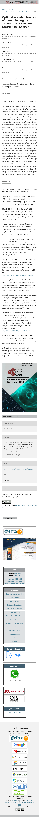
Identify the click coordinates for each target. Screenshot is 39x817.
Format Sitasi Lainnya (13, 455)
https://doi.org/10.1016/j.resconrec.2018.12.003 (18, 275)
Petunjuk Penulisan (14, 605)
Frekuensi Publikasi (14, 627)
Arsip (12, 9)
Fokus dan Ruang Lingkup (14, 594)
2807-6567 (17, 575)
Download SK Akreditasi (14, 583)
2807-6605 (17, 573)
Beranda (5, 9)
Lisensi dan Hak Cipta (14, 616)
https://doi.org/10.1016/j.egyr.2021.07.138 (16, 331)
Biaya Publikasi (14, 634)
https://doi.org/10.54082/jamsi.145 (18, 79)
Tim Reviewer (14, 601)
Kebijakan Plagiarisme (14, 623)
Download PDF (11, 416)
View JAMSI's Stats (14, 713)
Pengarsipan (14, 620)
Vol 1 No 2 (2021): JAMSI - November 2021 (16, 11)
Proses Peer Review (14, 609)
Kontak (14, 641)
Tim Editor (14, 598)
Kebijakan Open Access (14, 612)
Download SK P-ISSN (14, 579)
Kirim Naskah (9, 518)
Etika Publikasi (14, 630)
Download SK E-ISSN (14, 581)
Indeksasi (14, 638)
